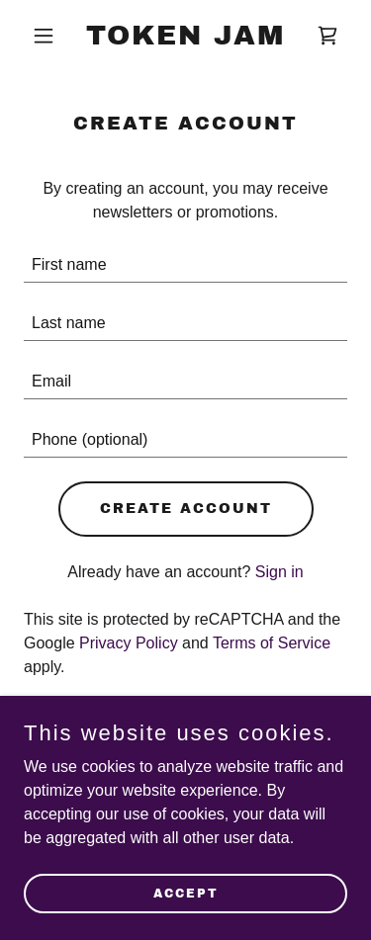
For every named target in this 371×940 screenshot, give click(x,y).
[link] (185, 39)
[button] (48, 35)
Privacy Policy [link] (128, 643)
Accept (186, 892)
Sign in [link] (279, 571)
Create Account (186, 508)
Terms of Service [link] (271, 643)
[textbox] (185, 265)
